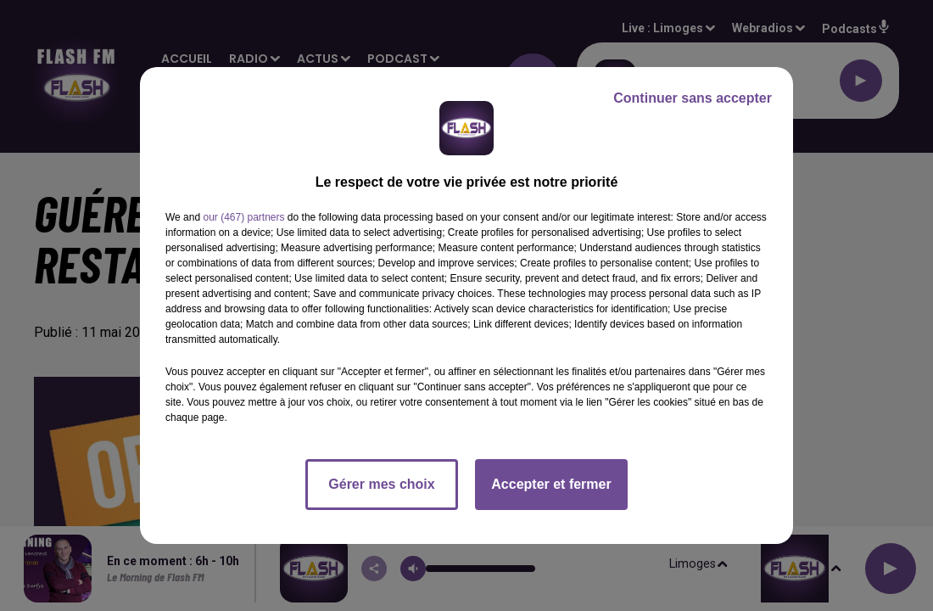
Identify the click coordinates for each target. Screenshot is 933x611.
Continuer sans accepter (692, 98)
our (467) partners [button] (243, 217)
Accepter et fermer (551, 484)
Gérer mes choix (381, 484)
